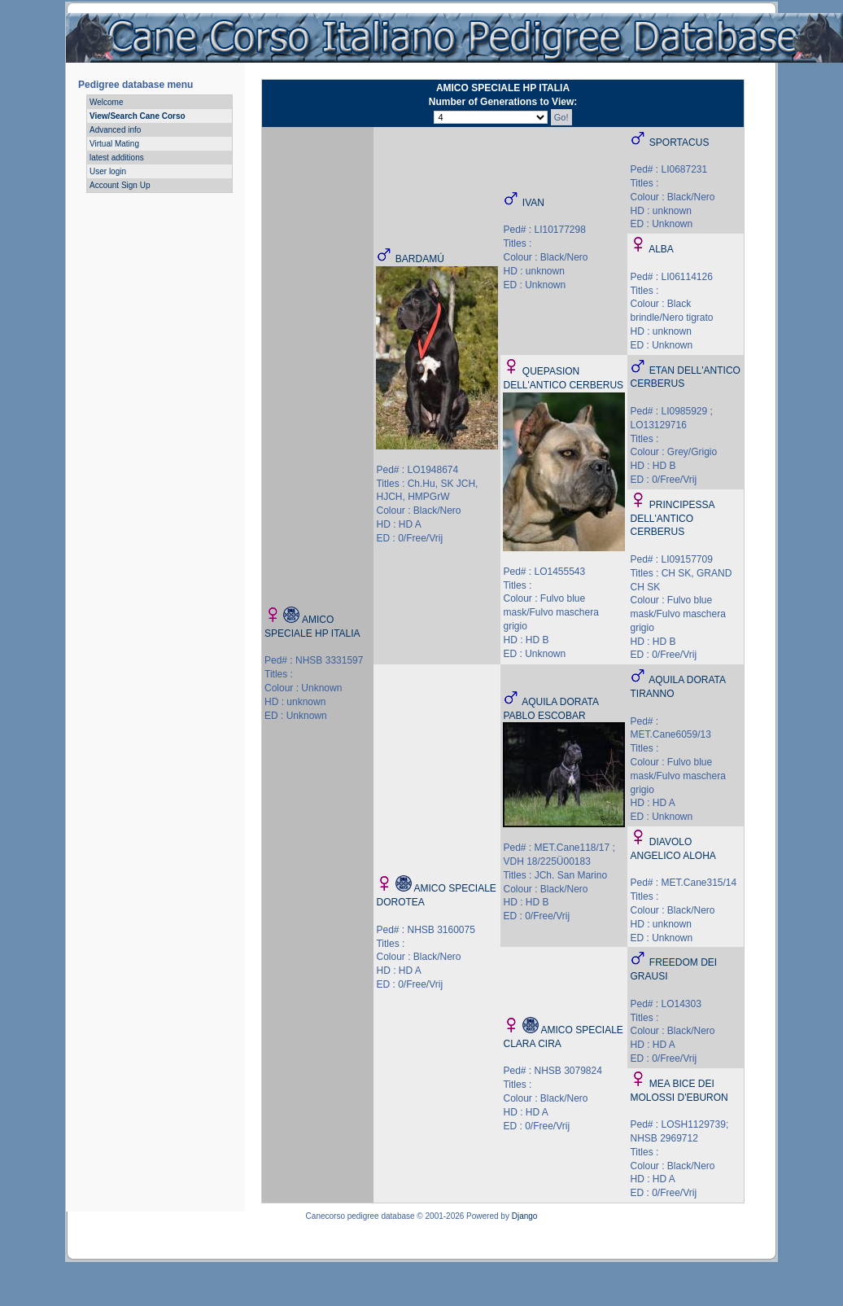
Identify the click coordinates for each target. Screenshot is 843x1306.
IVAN (533, 202)
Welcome (107, 102)
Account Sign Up (120, 185)
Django (525, 1216)
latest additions (117, 157)
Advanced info (115, 129)
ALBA (661, 249)
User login (108, 171)
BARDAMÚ (419, 259)
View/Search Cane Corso (138, 116)
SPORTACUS (679, 142)
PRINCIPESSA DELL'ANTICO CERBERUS (672, 518)
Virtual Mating (114, 143)
